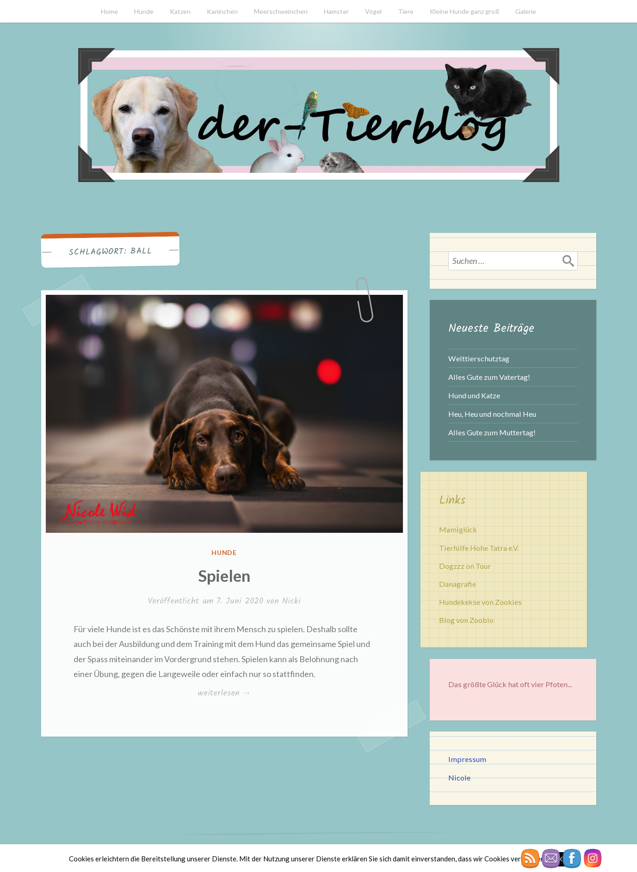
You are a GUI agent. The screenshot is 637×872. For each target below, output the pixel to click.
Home (109, 11)
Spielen (224, 575)
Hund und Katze (474, 395)
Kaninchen (222, 11)
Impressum (467, 759)
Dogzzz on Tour (465, 565)
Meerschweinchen (281, 11)
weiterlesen (224, 693)
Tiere (406, 11)
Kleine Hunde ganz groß (464, 11)
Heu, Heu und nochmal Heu (492, 413)
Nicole (459, 777)
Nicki (291, 601)
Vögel (373, 11)
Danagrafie (457, 583)
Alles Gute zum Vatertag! (489, 376)
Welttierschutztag (478, 358)
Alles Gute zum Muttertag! (492, 432)
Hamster (336, 11)
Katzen (180, 11)
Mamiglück (458, 529)
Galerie (525, 11)
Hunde (144, 11)
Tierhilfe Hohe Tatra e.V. (479, 547)
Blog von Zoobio (466, 620)
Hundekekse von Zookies (480, 602)
